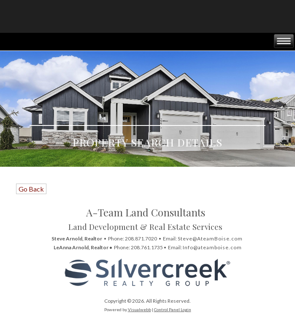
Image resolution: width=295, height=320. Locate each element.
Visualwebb (139, 309)
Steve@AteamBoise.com (210, 238)
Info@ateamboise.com (212, 247)
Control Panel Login (172, 309)
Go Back (31, 189)
